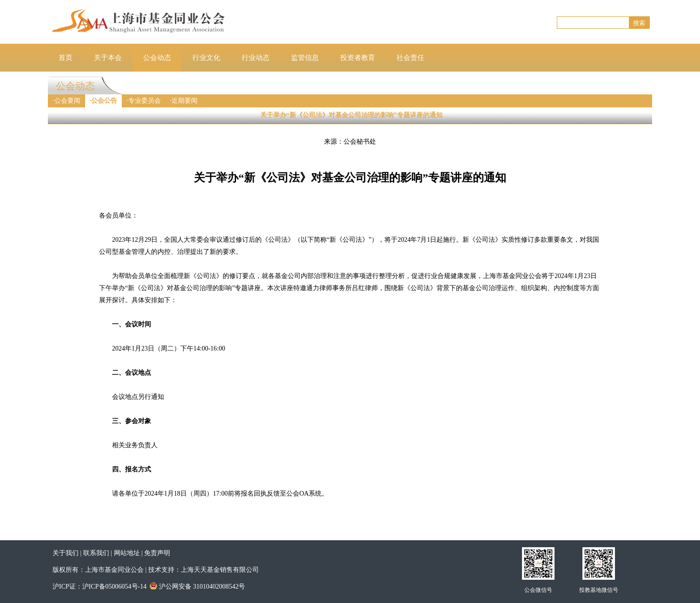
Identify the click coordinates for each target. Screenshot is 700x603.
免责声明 (157, 553)
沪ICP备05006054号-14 (114, 586)
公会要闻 (67, 100)
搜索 (639, 23)
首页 (66, 57)
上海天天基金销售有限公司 (220, 569)
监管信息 (305, 57)
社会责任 (410, 57)
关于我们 (66, 553)
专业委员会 (144, 100)
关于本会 (108, 57)
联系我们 (96, 553)
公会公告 (104, 100)
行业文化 (206, 57)
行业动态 (256, 57)
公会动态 (157, 57)
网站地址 (127, 553)
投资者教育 (357, 57)
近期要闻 (185, 100)
